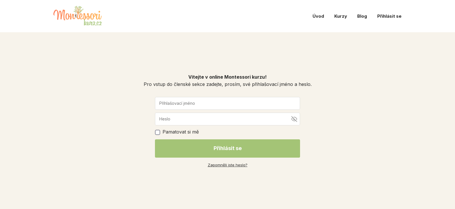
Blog (362, 16)
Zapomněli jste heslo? (228, 165)
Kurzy (340, 16)
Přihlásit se (389, 16)
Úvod (318, 16)
